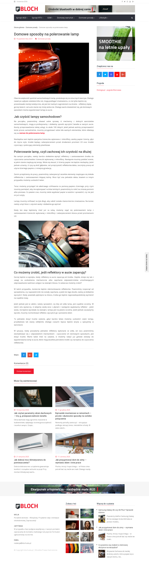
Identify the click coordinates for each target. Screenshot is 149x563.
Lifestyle (103, 17)
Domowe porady (86, 17)
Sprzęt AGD (21, 17)
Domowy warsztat (65, 17)
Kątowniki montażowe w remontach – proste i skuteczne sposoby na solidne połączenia (73, 416)
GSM (49, 17)
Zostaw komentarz (24, 371)
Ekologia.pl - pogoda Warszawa (109, 90)
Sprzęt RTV (37, 17)
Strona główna (19, 27)
